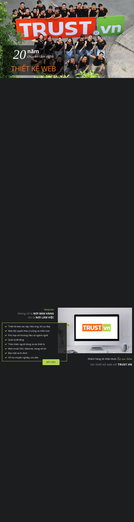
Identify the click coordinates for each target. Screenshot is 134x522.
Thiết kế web (33, 68)
